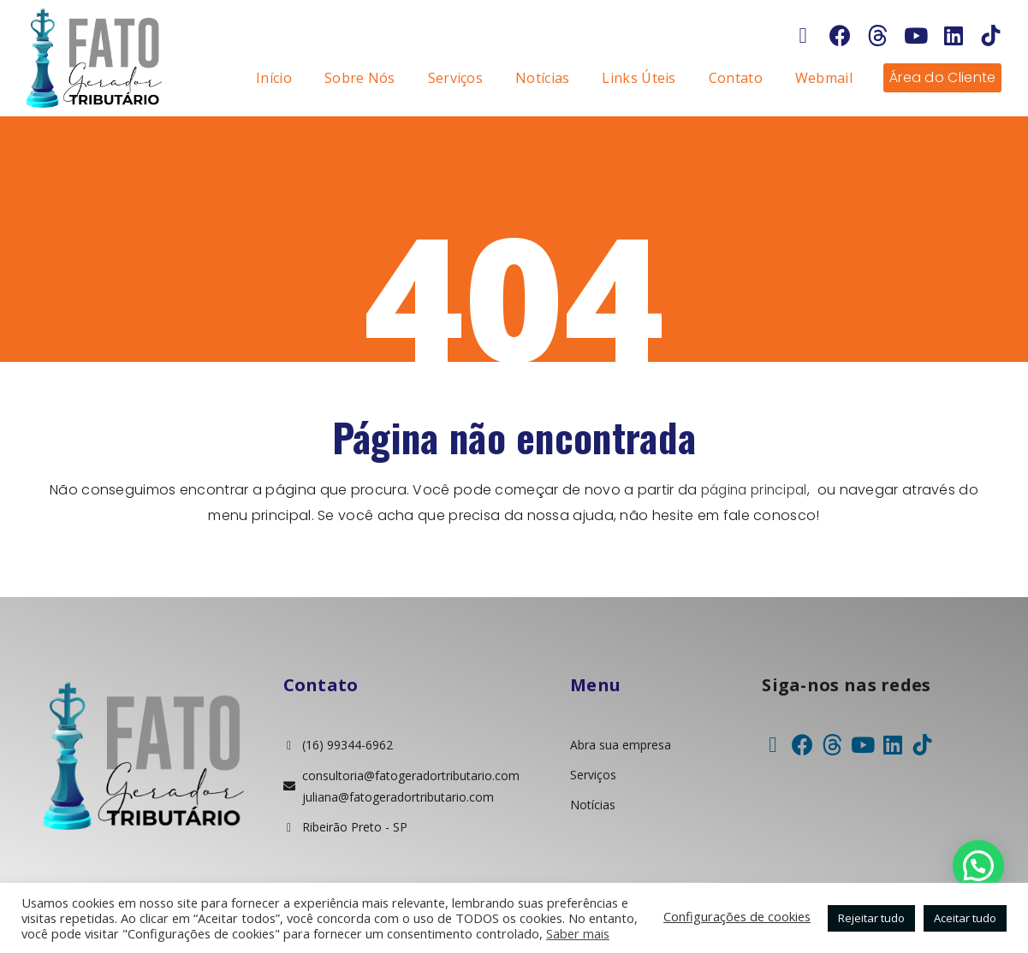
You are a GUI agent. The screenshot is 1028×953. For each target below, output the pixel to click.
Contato (736, 77)
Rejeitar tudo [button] (871, 918)
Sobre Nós (359, 77)
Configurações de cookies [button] (737, 916)
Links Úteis (638, 77)
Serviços (455, 77)
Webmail (824, 77)
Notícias (542, 77)
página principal (754, 490)
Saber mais (577, 933)
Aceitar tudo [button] (965, 918)
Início (274, 77)
